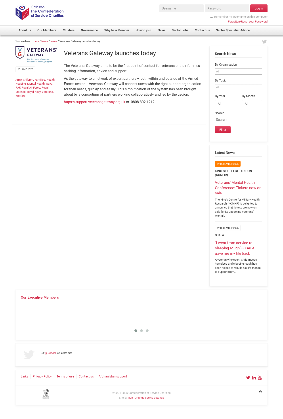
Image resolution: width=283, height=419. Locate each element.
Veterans (47, 91)
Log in (259, 8)
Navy (49, 83)
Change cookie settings (149, 397)
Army (18, 79)
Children (28, 79)
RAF (17, 87)
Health (50, 79)
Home (35, 41)
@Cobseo (51, 353)
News (44, 41)
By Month (248, 96)
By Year (220, 96)
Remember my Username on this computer (239, 16)
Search (219, 113)
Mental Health (36, 83)
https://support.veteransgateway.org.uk (94, 102)
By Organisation (226, 64)
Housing (20, 83)
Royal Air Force (31, 87)
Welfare (20, 95)
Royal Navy (33, 91)
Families (39, 79)
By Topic (220, 80)
